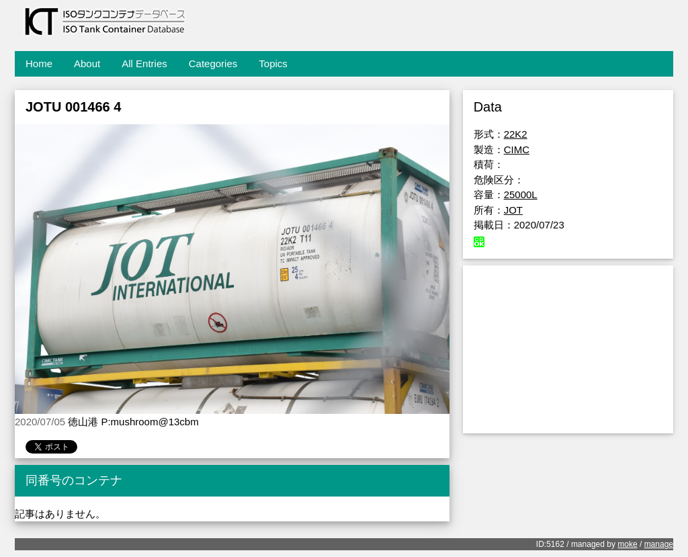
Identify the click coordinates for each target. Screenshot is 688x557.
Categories (213, 63)
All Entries (144, 63)
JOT (513, 210)
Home (39, 63)
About (87, 63)
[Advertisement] (568, 349)
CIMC (516, 149)
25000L (521, 194)
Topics (273, 63)
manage (658, 544)
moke (627, 544)
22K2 (515, 134)
